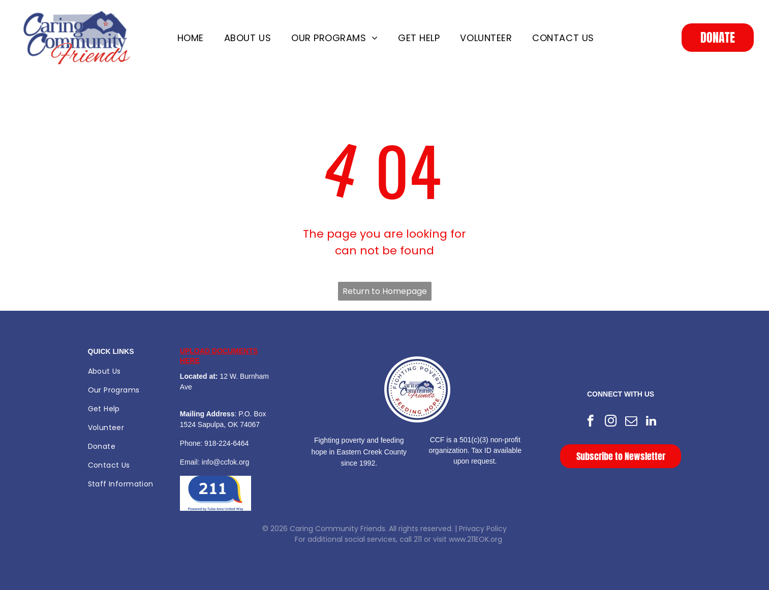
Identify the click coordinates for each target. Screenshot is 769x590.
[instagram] (611, 422)
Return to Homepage (385, 291)
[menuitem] (190, 37)
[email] (631, 422)
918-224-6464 (226, 443)
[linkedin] (651, 422)
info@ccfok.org (226, 462)
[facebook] (590, 422)
